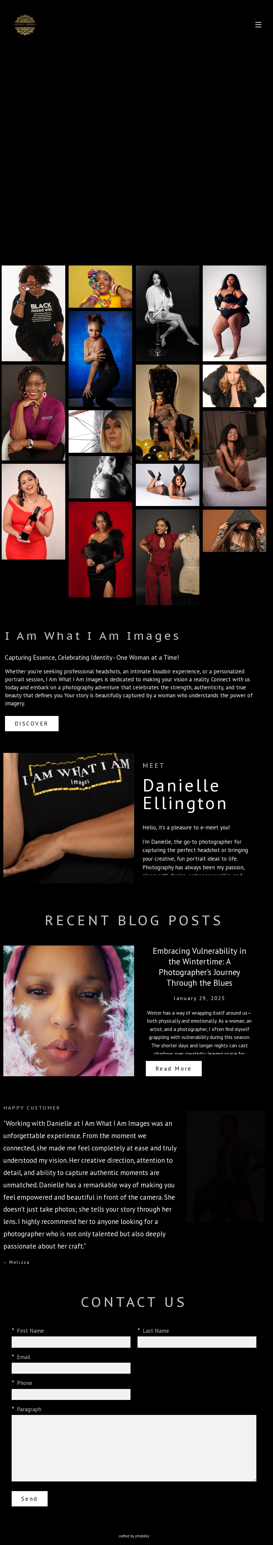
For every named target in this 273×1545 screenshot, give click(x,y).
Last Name (156, 1332)
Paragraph (29, 1410)
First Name (30, 1332)
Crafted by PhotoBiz (134, 1536)
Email (23, 1358)
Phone (24, 1384)
